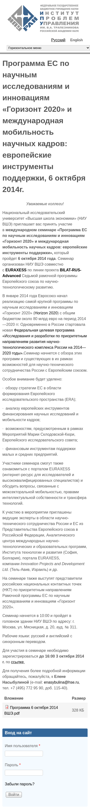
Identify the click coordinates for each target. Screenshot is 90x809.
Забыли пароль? (20, 784)
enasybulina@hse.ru (61, 682)
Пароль (13, 765)
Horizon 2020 (46, 313)
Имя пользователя (22, 746)
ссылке (17, 662)
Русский (58, 40)
